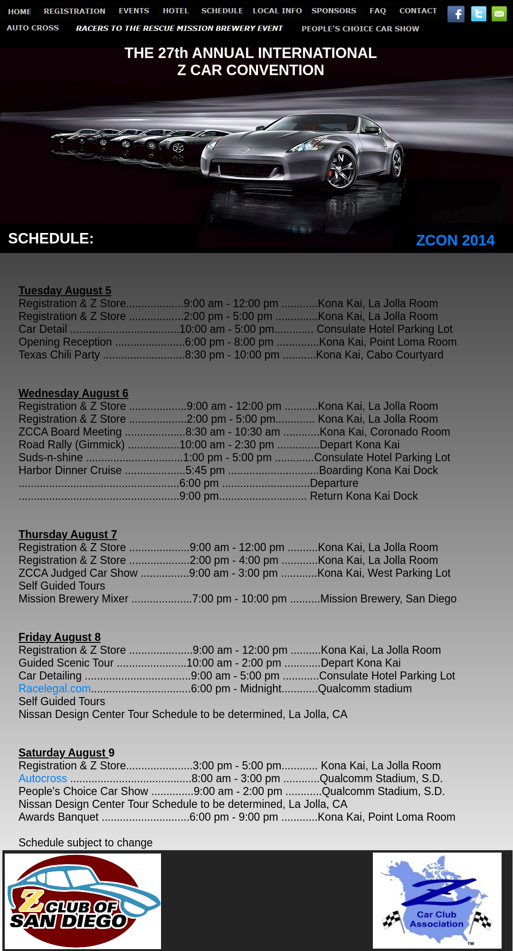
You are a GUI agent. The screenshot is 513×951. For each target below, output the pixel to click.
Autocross (43, 778)
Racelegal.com (55, 688)
